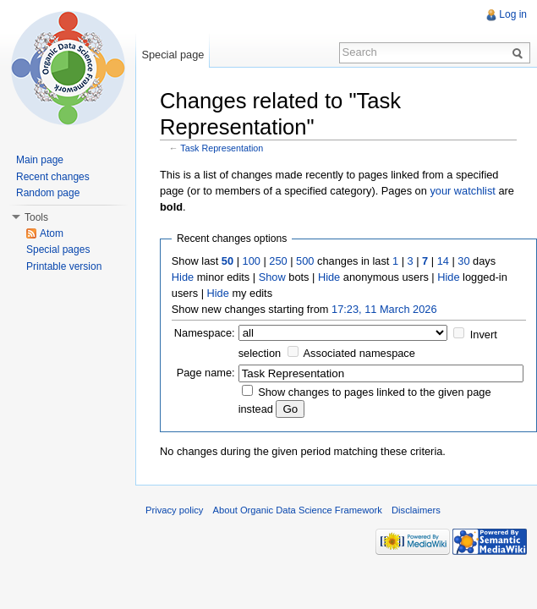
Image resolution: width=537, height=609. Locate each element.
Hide (183, 277)
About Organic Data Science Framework (297, 510)
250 (278, 261)
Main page (39, 160)
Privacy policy (174, 510)
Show (272, 277)
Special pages (58, 249)
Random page (47, 193)
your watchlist (463, 190)
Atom (51, 233)
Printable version (63, 266)
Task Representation (221, 148)
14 (443, 261)
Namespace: (204, 332)
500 (305, 261)
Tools (36, 217)
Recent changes (53, 177)
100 (251, 261)
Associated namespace (359, 353)
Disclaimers (416, 510)
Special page (172, 54)
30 (463, 261)
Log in (513, 14)
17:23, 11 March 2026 (384, 309)
